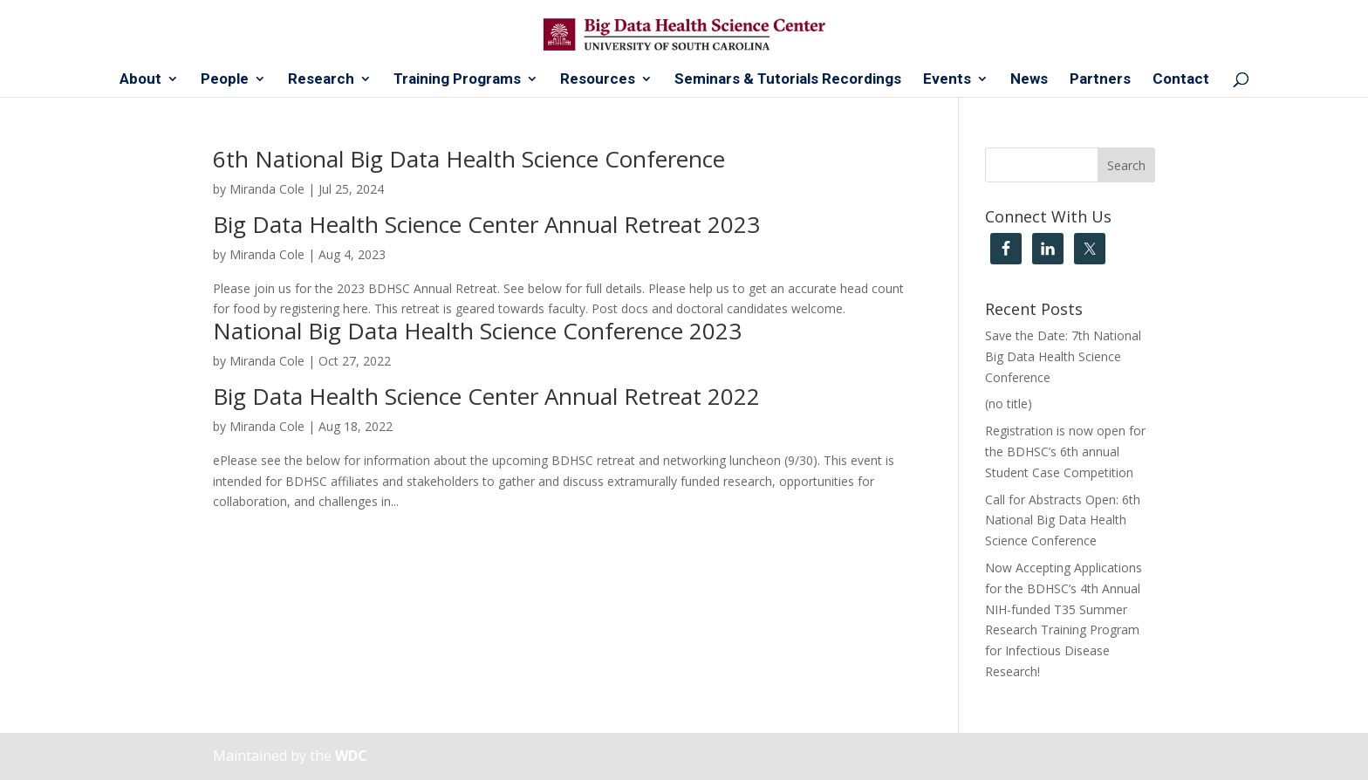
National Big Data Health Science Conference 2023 (477, 330)
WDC (351, 755)
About (140, 79)
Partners (1100, 79)
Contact (1181, 79)
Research (321, 79)
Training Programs (457, 79)
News (1029, 79)
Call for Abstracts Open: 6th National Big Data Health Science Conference (1062, 520)
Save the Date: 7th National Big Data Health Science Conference (1063, 356)
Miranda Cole (266, 189)
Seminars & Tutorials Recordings (787, 79)
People (225, 79)
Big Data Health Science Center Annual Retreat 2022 (486, 396)
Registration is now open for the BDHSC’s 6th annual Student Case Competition (1065, 451)
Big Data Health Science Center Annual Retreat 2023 (486, 224)
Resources (597, 79)
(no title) (1008, 403)
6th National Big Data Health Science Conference (469, 158)
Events (947, 79)
